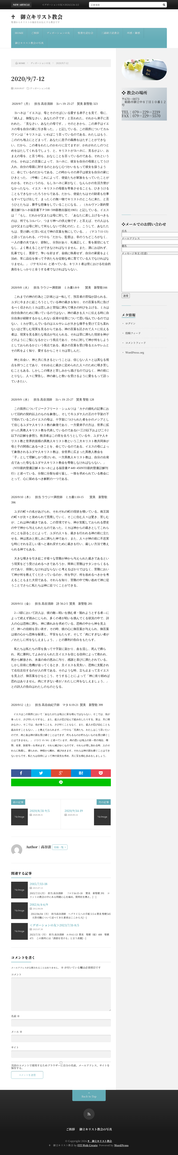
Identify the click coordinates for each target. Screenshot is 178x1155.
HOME (19, 33)
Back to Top (89, 1096)
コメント (16, 974)
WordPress (121, 1145)
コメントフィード (135, 343)
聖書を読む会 (85, 33)
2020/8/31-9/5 (40, 811)
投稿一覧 (59, 847)
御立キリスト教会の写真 (29, 43)
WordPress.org (134, 352)
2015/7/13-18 (38, 884)
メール (16, 1031)
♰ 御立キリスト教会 (36, 16)
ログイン (130, 323)
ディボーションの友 (58, 33)
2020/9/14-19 (74, 811)
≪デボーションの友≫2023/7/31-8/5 (54, 925)
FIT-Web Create (88, 1145)
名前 (15, 1016)
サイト (15, 1047)
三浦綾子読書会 (110, 33)
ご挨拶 (35, 33)
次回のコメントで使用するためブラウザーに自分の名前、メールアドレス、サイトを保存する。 (60, 1066)
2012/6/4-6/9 (39, 904)
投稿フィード (133, 333)
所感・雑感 (133, 33)
